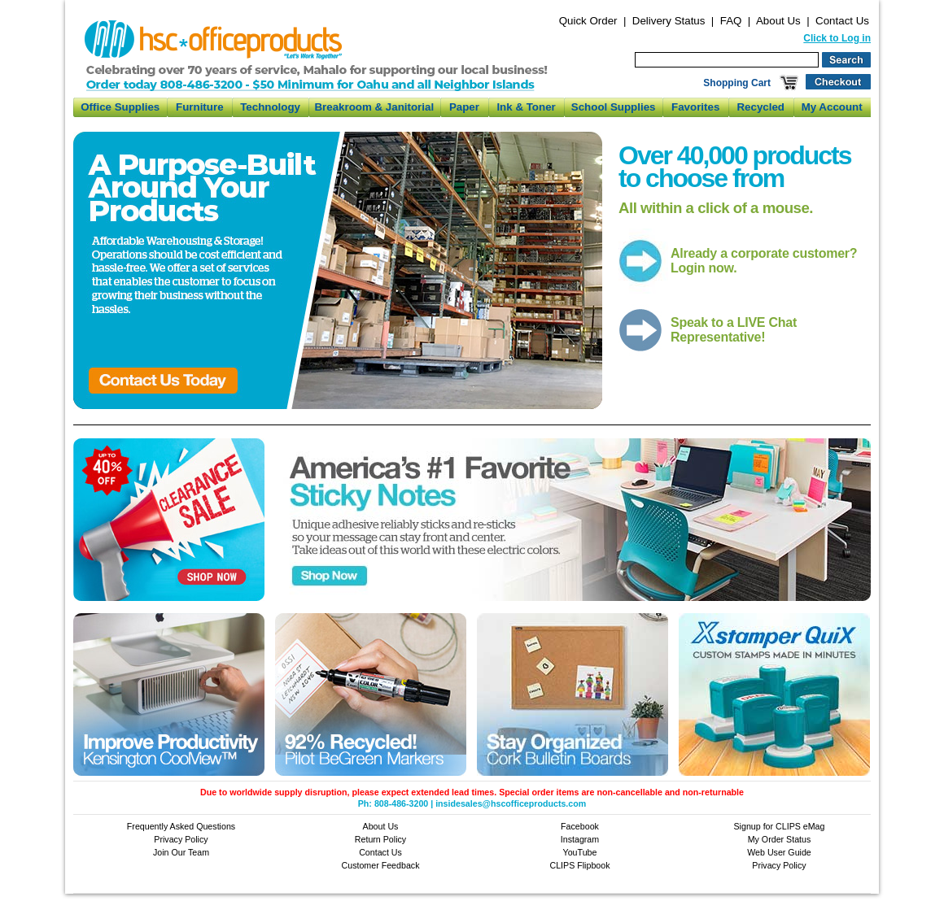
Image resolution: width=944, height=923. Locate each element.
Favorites (695, 107)
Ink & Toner (525, 107)
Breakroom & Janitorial (374, 107)
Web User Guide (779, 852)
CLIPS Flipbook (579, 865)
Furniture (200, 107)
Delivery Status (669, 21)
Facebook (580, 826)
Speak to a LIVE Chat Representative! (734, 330)
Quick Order (588, 21)
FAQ (731, 21)
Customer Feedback (381, 865)
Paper (464, 107)
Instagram (580, 839)
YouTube (580, 852)
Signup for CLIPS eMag (779, 826)
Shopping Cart (737, 83)
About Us (778, 21)
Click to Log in (837, 38)
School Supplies (613, 107)
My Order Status (779, 839)
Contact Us (842, 21)
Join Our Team (181, 852)
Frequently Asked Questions (181, 826)
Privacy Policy (181, 839)
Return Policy (380, 839)
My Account (832, 107)
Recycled (760, 107)
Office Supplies (120, 107)
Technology (270, 107)
